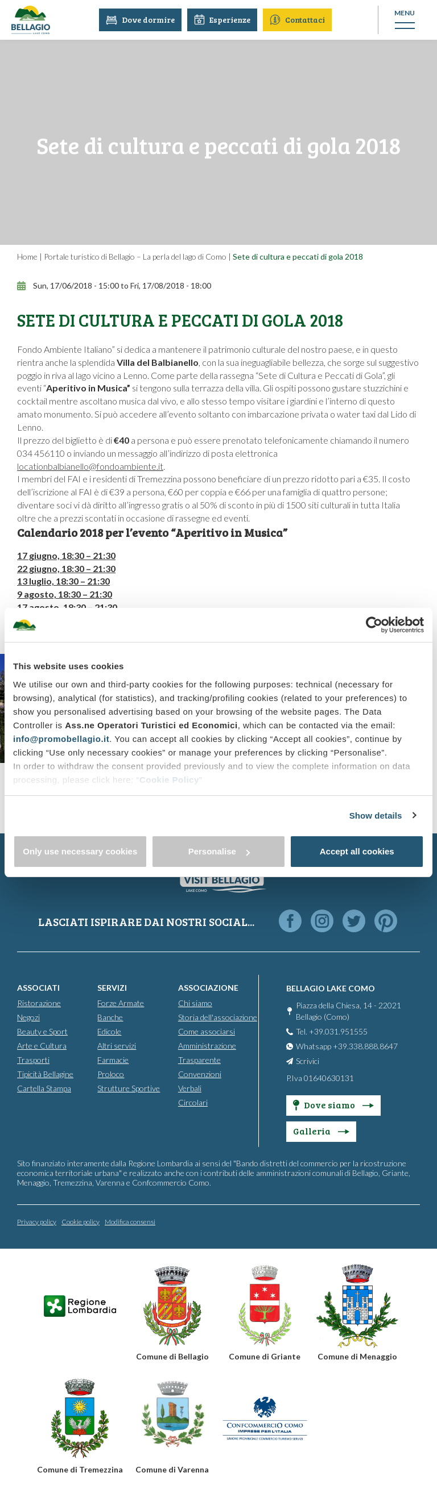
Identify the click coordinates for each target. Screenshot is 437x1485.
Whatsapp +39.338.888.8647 (347, 1045)
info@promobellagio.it (61, 739)
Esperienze (224, 19)
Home (27, 256)
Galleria (321, 1130)
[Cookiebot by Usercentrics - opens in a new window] (374, 624)
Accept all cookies (357, 851)
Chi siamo (195, 1002)
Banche (110, 1016)
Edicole (109, 1031)
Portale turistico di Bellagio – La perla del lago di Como (135, 256)
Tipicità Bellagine (45, 1073)
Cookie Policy (169, 780)
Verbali (189, 1087)
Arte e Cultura (42, 1045)
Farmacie (113, 1059)
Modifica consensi (130, 1221)
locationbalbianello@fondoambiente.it (90, 466)
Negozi (28, 1016)
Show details (375, 815)
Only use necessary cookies (80, 851)
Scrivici (307, 1060)
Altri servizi (116, 1045)
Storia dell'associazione (217, 1016)
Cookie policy (80, 1221)
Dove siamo (333, 1104)
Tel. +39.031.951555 (332, 1031)
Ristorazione (39, 1002)
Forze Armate (120, 1002)
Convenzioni (199, 1073)
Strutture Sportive (128, 1087)
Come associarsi (206, 1031)
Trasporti (33, 1059)
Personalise (219, 851)
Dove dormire (142, 19)
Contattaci (299, 19)
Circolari (193, 1102)
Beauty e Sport (42, 1031)
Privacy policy (36, 1221)
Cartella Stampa (44, 1087)
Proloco (110, 1073)
